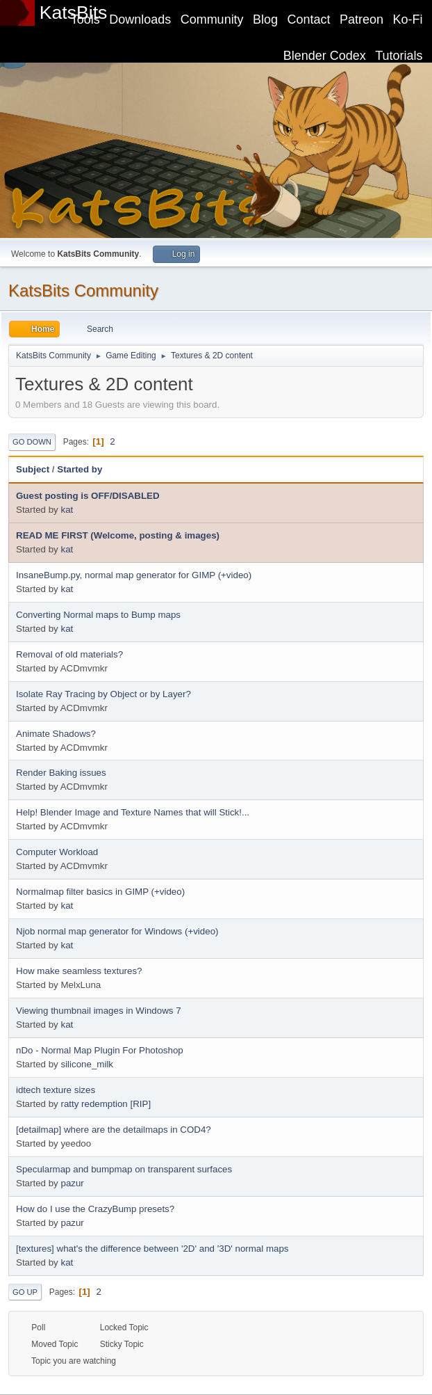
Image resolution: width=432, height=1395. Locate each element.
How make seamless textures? (79, 971)
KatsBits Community (83, 290)
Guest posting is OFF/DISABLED (88, 496)
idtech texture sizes (55, 1090)
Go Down (32, 442)
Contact (309, 19)
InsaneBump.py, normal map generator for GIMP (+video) (133, 575)
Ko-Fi (408, 19)
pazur (71, 1183)
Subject (32, 469)
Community (212, 19)
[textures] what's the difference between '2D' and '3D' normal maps (152, 1248)
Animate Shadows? (56, 733)
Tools (85, 19)
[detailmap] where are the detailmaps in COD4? (113, 1129)
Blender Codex (324, 56)
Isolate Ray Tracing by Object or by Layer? (103, 694)
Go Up (25, 1292)
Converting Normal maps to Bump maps (98, 614)
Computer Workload (57, 852)
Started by (79, 469)
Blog (265, 19)
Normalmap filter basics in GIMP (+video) (100, 891)
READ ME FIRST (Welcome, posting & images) (117, 535)
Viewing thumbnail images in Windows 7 (98, 1010)
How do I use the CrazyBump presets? (95, 1209)
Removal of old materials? (69, 654)
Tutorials (398, 56)
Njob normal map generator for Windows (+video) (117, 931)
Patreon (361, 19)
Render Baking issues (61, 772)
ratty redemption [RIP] (105, 1104)
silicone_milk (86, 1064)
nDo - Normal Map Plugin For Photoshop (99, 1050)
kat (66, 509)
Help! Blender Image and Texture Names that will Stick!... (132, 812)
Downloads (140, 19)
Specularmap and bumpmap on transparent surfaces (124, 1169)
